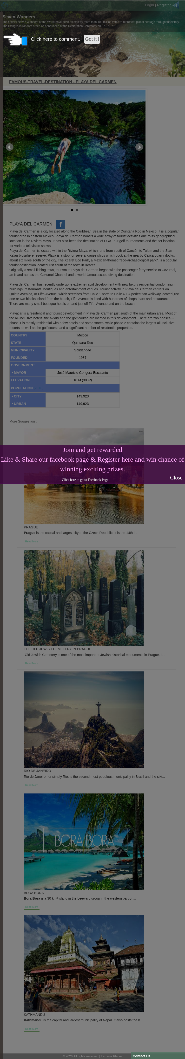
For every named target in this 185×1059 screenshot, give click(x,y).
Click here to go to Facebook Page (85, 480)
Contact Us (142, 1056)
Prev (9, 147)
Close (176, 478)
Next (139, 147)
